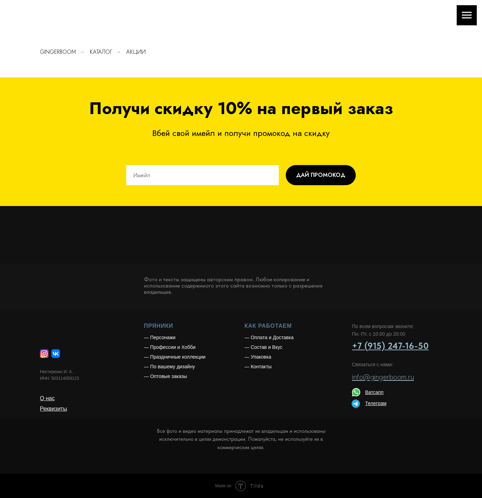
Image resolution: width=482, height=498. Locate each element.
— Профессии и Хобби (170, 347)
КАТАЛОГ (101, 52)
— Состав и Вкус (263, 347)
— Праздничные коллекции (175, 357)
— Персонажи (159, 337)
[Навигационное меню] (467, 15)
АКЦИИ (136, 52)
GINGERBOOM (58, 52)
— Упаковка (257, 357)
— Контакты (258, 366)
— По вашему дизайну (169, 366)
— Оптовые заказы (165, 376)
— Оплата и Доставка (269, 337)
